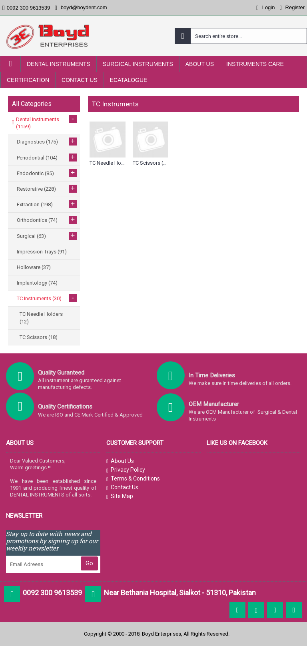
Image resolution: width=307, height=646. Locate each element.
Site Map (119, 496)
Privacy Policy (125, 470)
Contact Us (122, 487)
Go (89, 563)
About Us (120, 461)
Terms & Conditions (133, 479)
